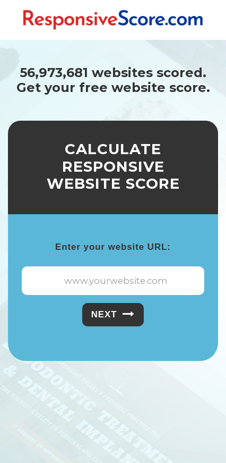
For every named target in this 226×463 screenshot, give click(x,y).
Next (113, 314)
